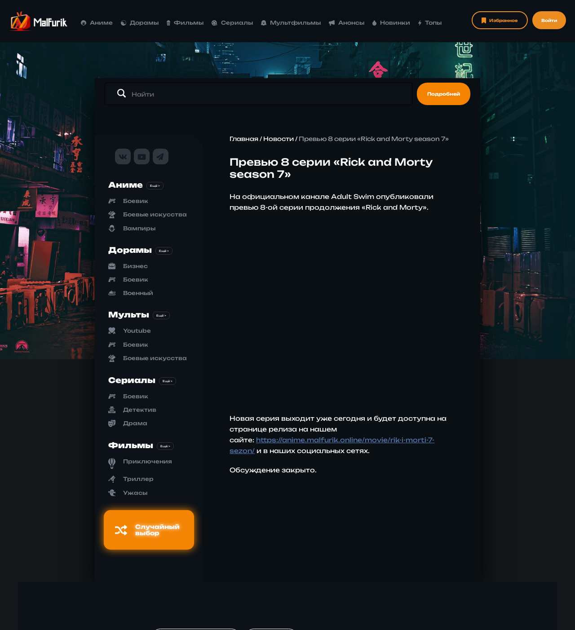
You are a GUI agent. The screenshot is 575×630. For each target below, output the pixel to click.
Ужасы (135, 492)
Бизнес (135, 266)
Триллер (138, 479)
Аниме (97, 22)
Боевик (135, 201)
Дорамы (140, 22)
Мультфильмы (291, 22)
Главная (244, 138)
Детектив (139, 409)
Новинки (391, 22)
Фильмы (185, 22)
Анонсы (346, 22)
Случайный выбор (147, 530)
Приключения (147, 461)
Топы (430, 22)
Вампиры (139, 228)
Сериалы (232, 22)
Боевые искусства (155, 214)
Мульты (128, 314)
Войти (549, 20)
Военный (138, 293)
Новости (278, 138)
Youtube (137, 330)
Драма (135, 423)
